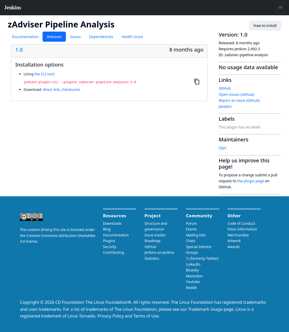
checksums (70, 89)
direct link (51, 89)
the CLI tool (44, 73)
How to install (265, 25)
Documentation (25, 36)
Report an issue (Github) (239, 100)
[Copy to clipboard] (196, 81)
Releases (54, 36)
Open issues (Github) (236, 94)
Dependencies (101, 36)
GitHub (225, 88)
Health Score (132, 36)
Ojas (222, 147)
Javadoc (225, 106)
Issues (75, 36)
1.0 (19, 50)
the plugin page (250, 180)
